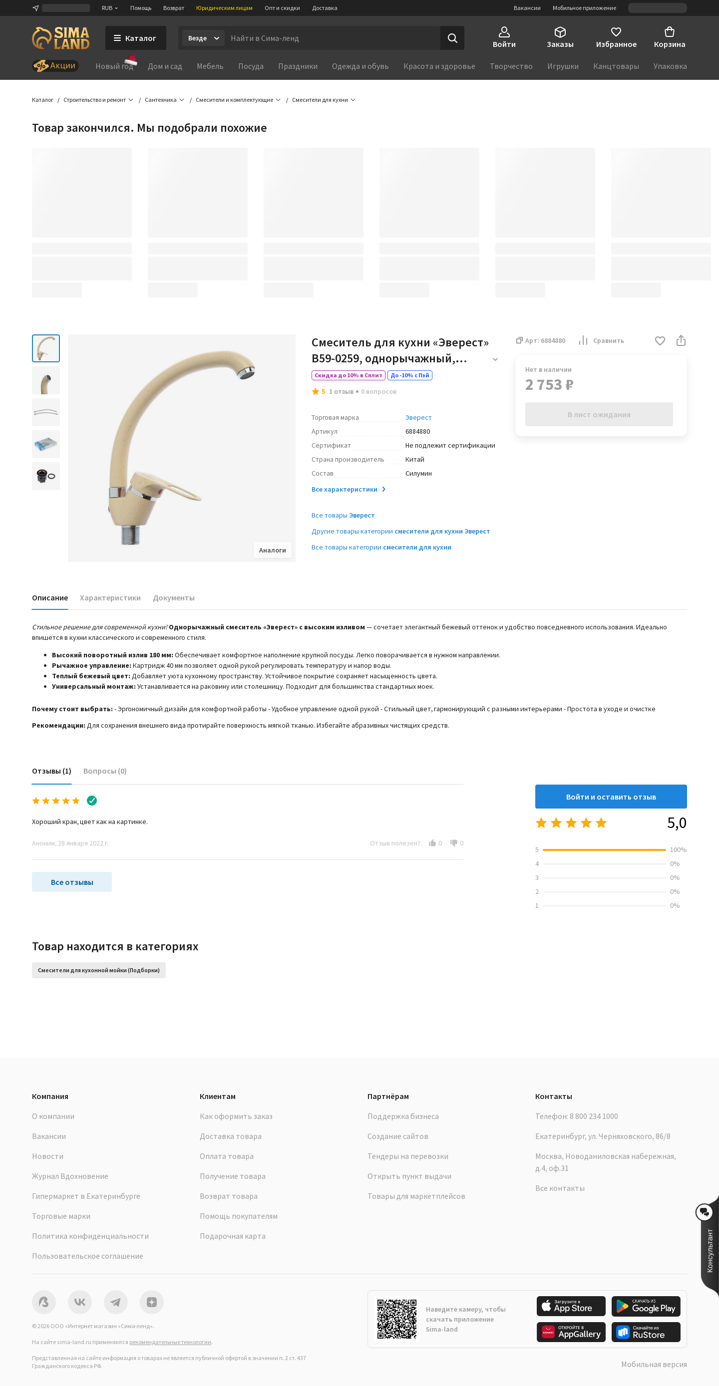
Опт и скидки (282, 7)
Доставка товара (231, 1136)
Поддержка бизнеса (403, 1116)
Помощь (140, 7)
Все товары (343, 515)
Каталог (42, 99)
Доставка (325, 7)
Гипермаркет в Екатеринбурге (86, 1196)
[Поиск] (452, 38)
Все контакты (560, 1188)
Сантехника (161, 99)
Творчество (511, 66)
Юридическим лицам (224, 7)
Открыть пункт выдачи (409, 1176)
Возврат (173, 7)
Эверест (418, 417)
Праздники (298, 66)
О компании (53, 1116)
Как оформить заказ (236, 1116)
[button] (660, 341)
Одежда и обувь (360, 66)
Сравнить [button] (600, 340)
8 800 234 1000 (594, 1116)
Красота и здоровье (439, 66)
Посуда (251, 66)
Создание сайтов (397, 1136)
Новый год (114, 65)
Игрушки (563, 66)
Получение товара (233, 1176)
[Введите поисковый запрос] (332, 38)
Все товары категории (381, 547)
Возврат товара (229, 1196)
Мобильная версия (654, 1364)
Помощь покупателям (239, 1216)
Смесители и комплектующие (234, 99)
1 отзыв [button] (341, 391)
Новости (47, 1156)
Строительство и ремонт (94, 99)
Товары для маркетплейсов (416, 1196)
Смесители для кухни (320, 99)
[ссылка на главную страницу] (60, 37)
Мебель (210, 66)
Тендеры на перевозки (407, 1156)
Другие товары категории (401, 531)
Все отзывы (72, 882)
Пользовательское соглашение (87, 1256)
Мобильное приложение (584, 7)
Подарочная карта (233, 1236)
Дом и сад (165, 66)
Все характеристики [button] (349, 489)
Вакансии (527, 7)
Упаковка (670, 66)
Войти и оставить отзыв (611, 797)
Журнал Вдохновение (70, 1176)
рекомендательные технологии (170, 1342)
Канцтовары (616, 66)
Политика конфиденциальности (90, 1236)
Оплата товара (227, 1156)
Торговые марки (61, 1216)
